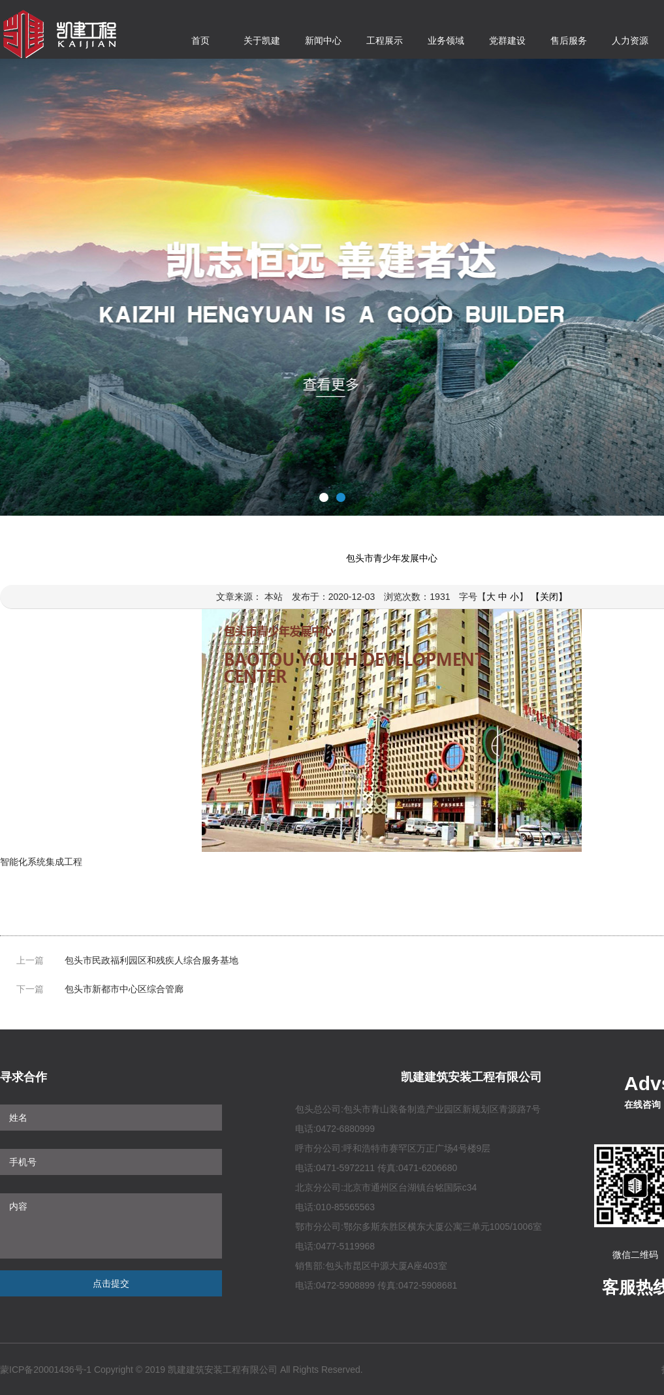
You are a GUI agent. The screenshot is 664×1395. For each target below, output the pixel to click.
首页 (200, 40)
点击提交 (111, 1283)
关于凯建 (262, 40)
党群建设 (507, 40)
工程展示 (384, 40)
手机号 (111, 1162)
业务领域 (446, 40)
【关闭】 (549, 596)
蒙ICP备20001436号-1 (45, 1369)
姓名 (111, 1118)
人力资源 (630, 40)
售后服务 (568, 40)
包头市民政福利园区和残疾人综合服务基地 (151, 960)
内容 (111, 1226)
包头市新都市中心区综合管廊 (124, 989)
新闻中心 (323, 40)
